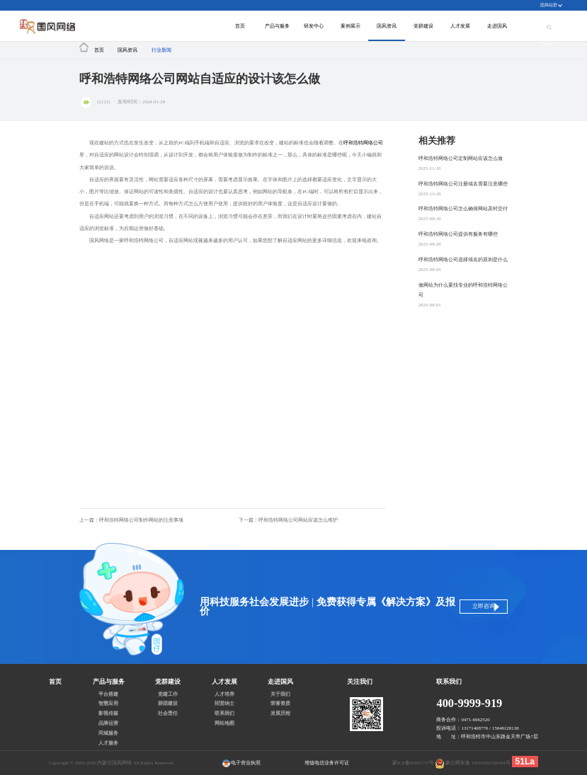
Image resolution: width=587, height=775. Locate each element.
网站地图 (224, 723)
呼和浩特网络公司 (363, 142)
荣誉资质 (280, 703)
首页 (240, 25)
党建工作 (168, 694)
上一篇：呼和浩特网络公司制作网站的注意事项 (131, 519)
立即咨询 (480, 606)
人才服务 (108, 743)
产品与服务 (277, 25)
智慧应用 (108, 703)
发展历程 (280, 713)
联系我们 (224, 713)
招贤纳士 (224, 703)
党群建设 (423, 25)
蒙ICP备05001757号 (413, 762)
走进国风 (497, 25)
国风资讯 (387, 25)
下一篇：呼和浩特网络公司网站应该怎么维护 (288, 519)
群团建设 (168, 703)
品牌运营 (108, 723)
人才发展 (460, 25)
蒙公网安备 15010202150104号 (478, 762)
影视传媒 (108, 713)
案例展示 (350, 25)
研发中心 (314, 25)
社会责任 (168, 713)
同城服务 (108, 733)
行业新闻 (161, 49)
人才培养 (224, 694)
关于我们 (280, 694)
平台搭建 (108, 694)
